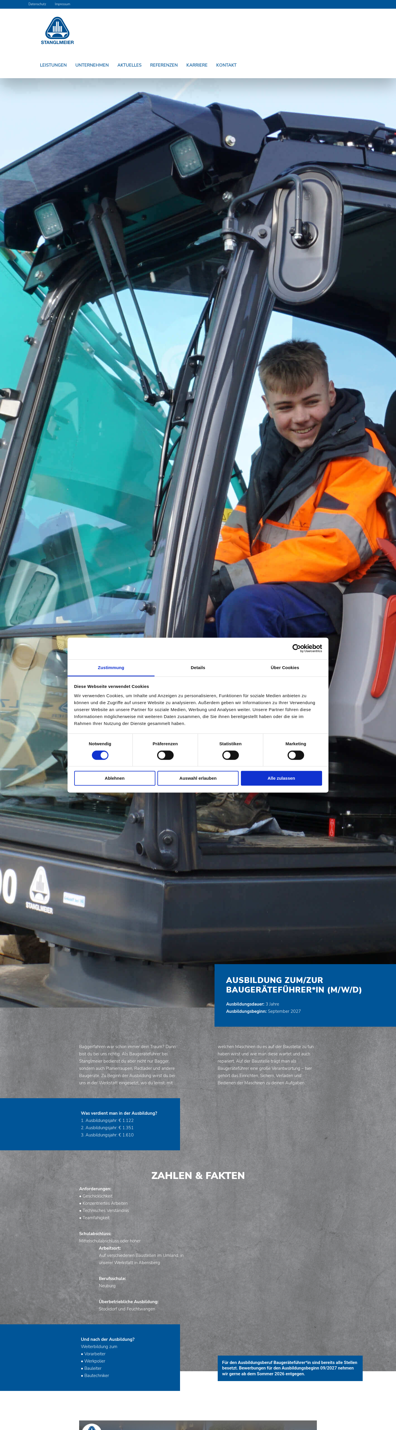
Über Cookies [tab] (285, 667)
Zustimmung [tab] (111, 667)
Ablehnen (114, 778)
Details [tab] (198, 667)
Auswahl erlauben (198, 778)
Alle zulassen (281, 778)
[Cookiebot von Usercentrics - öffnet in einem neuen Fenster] (296, 648)
